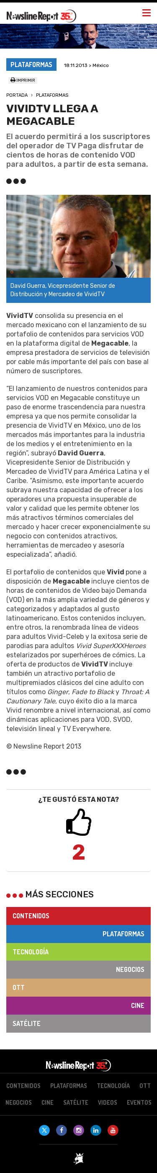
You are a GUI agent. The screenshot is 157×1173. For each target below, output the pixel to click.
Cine (137, 1005)
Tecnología (31, 952)
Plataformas (52, 95)
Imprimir (22, 80)
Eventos (139, 1102)
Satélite (27, 1023)
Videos (107, 1102)
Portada (17, 95)
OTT (19, 987)
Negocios (130, 969)
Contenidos (31, 916)
